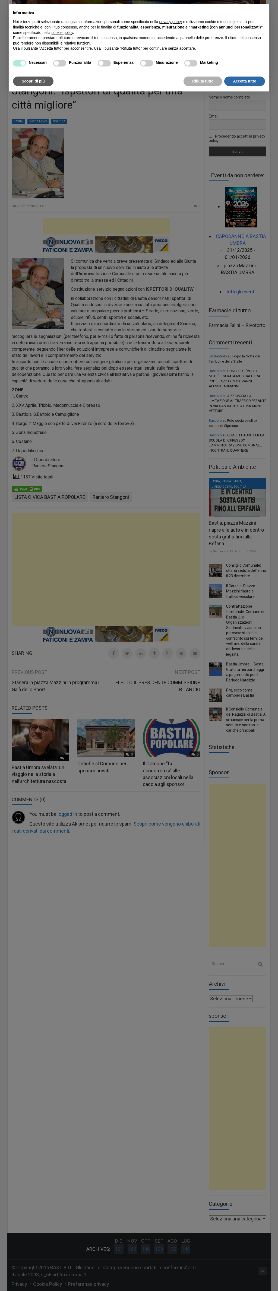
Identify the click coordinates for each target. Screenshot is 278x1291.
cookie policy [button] (62, 32)
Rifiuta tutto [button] (203, 81)
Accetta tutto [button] (244, 81)
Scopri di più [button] (33, 81)
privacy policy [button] (170, 22)
